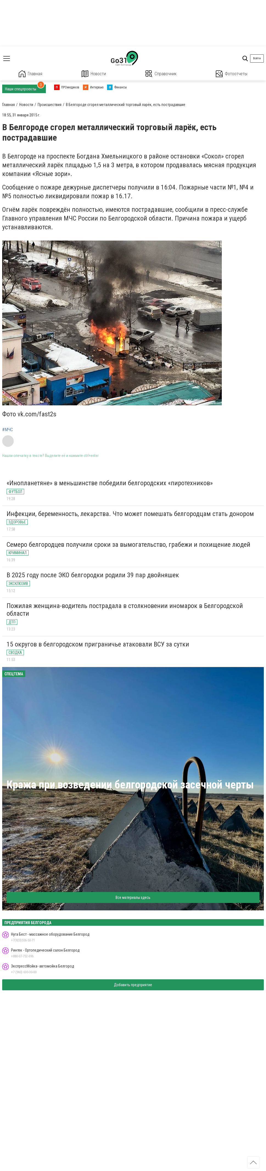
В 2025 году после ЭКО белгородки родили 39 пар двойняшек (93, 575)
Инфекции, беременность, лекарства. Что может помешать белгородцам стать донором (130, 514)
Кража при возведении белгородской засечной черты (130, 784)
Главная (30, 73)
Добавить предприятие (133, 985)
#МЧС (7, 429)
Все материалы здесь (133, 897)
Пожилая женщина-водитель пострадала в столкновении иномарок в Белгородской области (125, 609)
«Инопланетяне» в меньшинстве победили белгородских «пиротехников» (110, 483)
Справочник (161, 73)
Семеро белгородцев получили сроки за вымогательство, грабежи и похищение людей (128, 544)
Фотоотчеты (231, 73)
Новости (94, 73)
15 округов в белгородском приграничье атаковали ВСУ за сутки (98, 644)
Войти (257, 58)
